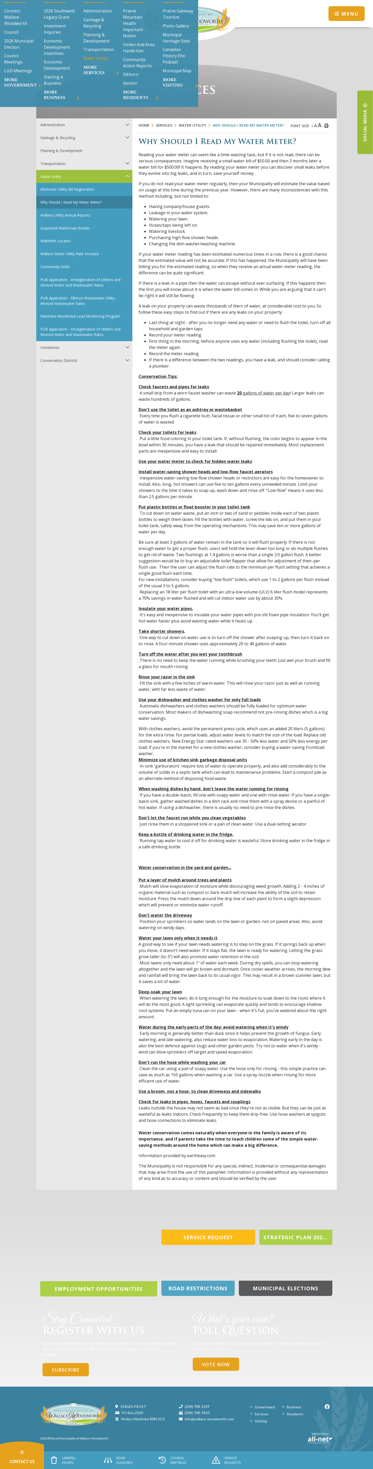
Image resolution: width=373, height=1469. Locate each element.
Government (265, 1407)
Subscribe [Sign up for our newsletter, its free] (66, 1370)
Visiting (261, 1421)
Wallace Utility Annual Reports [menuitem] (65, 215)
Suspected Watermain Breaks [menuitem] (65, 228)
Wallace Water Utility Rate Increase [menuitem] (69, 253)
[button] (127, 124)
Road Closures (118, 1460)
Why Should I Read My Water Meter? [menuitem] (71, 202)
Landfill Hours (63, 1460)
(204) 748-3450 (197, 1412)
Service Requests (226, 1460)
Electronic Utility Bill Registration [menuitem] (67, 189)
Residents (295, 1414)
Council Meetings (173, 1460)
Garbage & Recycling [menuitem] (57, 137)
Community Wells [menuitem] (55, 266)
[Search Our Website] (47, 14)
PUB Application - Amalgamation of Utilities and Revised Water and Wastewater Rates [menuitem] (80, 282)
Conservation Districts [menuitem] (58, 360)
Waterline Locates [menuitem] (55, 240)
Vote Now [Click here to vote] (216, 1364)
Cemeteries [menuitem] (50, 347)
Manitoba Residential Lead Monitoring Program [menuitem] (80, 316)
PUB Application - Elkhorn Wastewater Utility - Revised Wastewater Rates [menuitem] (78, 301)
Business (294, 1407)
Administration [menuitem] (52, 124)
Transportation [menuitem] (53, 163)
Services (164, 125)
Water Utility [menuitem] (50, 176)
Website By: (320, 1438)
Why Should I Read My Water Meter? (248, 125)
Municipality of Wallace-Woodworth (186, 20)
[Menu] (346, 13)
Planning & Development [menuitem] (61, 150)
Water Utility (192, 125)
